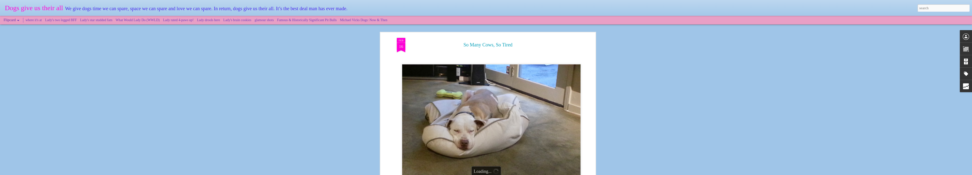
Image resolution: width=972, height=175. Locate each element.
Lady (482, 54)
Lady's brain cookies (237, 20)
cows (474, 54)
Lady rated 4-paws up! (178, 20)
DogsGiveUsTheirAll (509, 47)
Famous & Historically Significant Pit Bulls (307, 20)
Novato (493, 54)
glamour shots (264, 20)
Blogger (508, 172)
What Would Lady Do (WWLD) (138, 20)
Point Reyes (508, 54)
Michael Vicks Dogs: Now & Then (363, 20)
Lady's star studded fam (96, 20)
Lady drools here (208, 20)
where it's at (34, 20)
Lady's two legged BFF (61, 20)
